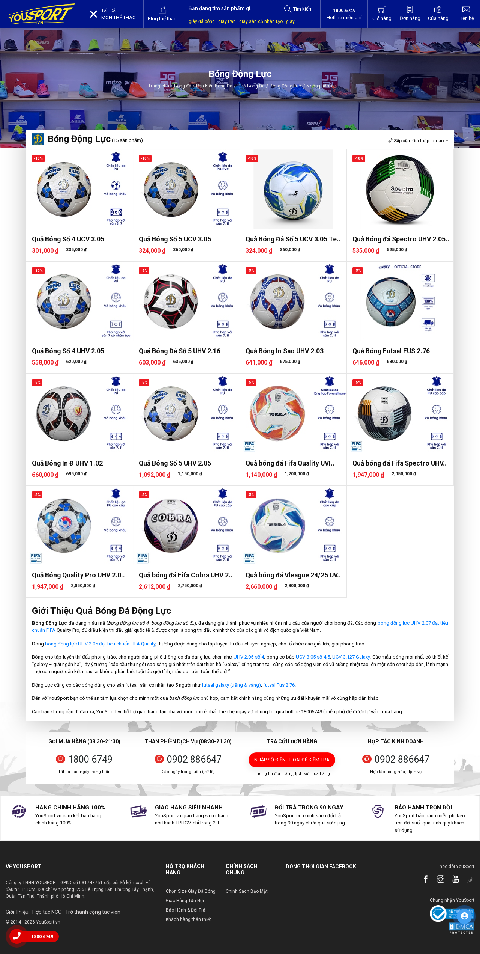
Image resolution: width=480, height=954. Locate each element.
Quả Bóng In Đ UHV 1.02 (67, 463)
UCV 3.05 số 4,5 (313, 657)
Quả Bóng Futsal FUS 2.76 (391, 351)
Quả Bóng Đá (251, 86)
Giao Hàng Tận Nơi (185, 900)
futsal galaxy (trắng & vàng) (231, 685)
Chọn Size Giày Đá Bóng (191, 891)
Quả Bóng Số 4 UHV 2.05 (68, 351)
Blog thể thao (162, 13)
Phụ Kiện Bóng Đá (214, 86)
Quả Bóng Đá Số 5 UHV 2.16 (179, 351)
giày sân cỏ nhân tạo (261, 21)
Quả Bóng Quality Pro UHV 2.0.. (78, 575)
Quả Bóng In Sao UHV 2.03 (285, 351)
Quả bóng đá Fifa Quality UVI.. (290, 463)
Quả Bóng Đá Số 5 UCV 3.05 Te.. (293, 239)
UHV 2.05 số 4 (249, 657)
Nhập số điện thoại (292, 760)
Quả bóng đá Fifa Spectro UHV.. (399, 463)
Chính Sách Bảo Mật (247, 891)
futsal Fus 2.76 (279, 685)
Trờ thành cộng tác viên (92, 912)
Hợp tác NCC (47, 912)
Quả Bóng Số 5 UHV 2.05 (175, 463)
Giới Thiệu (17, 912)
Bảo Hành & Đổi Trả (186, 910)
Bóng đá (182, 86)
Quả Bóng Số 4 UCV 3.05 (68, 239)
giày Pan (227, 21)
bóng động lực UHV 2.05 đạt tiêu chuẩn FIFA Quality (100, 644)
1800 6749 (90, 759)
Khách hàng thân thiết (188, 919)
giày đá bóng (202, 21)
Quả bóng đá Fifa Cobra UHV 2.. (185, 575)
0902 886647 (194, 759)
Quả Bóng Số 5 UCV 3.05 (175, 239)
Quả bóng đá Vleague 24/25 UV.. (293, 575)
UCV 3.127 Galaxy (351, 657)
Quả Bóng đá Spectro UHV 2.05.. (400, 239)
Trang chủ (158, 86)
